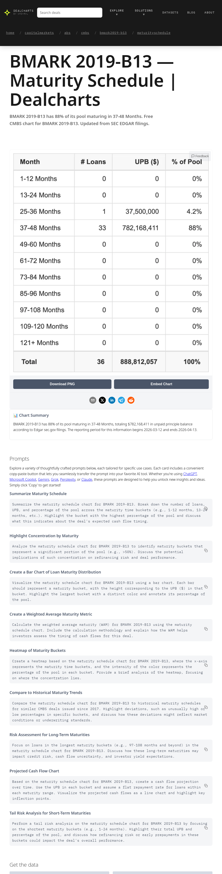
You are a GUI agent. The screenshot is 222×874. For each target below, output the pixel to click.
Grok (55, 479)
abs (67, 33)
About (209, 12)
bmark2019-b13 (113, 33)
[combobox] (69, 13)
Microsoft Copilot (23, 479)
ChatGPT (190, 474)
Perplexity (67, 479)
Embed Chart (161, 384)
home (10, 33)
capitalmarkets (39, 33)
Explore (117, 13)
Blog (191, 12)
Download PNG (62, 384)
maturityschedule (154, 33)
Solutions (144, 13)
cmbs (85, 33)
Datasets (170, 12)
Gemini (43, 479)
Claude (86, 479)
